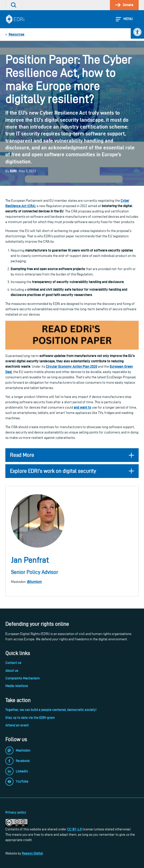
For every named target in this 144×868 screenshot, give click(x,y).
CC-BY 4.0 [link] (74, 829)
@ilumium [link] (34, 582)
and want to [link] (82, 407)
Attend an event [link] (17, 725)
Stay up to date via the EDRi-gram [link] (30, 718)
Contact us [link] (13, 663)
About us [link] (11, 671)
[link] (137, 32)
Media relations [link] (16, 686)
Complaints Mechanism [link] (22, 678)
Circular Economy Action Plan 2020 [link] (71, 366)
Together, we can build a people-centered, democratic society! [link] (50, 710)
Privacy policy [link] (15, 812)
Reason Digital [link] (32, 853)
